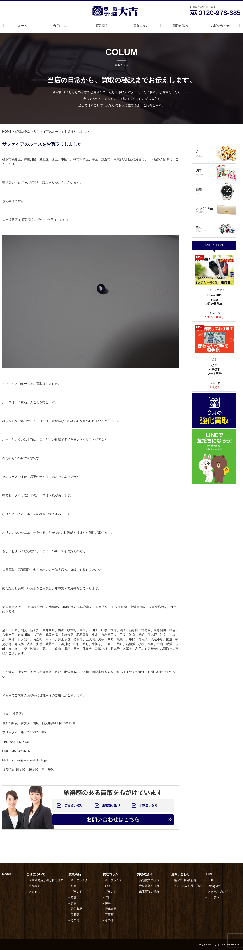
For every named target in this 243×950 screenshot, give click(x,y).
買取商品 (102, 25)
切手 (73, 903)
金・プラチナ (79, 880)
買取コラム (141, 25)
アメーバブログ (218, 891)
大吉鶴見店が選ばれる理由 (46, 880)
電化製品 (76, 909)
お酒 (73, 886)
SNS (208, 874)
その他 (75, 920)
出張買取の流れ (149, 891)
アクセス (34, 891)
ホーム (22, 25)
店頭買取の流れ (149, 880)
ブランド (76, 891)
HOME (6, 131)
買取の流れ (180, 25)
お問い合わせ (220, 25)
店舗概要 (34, 886)
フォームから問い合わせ (189, 886)
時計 (73, 897)
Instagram (214, 886)
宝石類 (75, 914)
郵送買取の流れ (149, 886)
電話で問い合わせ (184, 880)
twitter (211, 880)
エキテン (213, 897)
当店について (62, 25)
